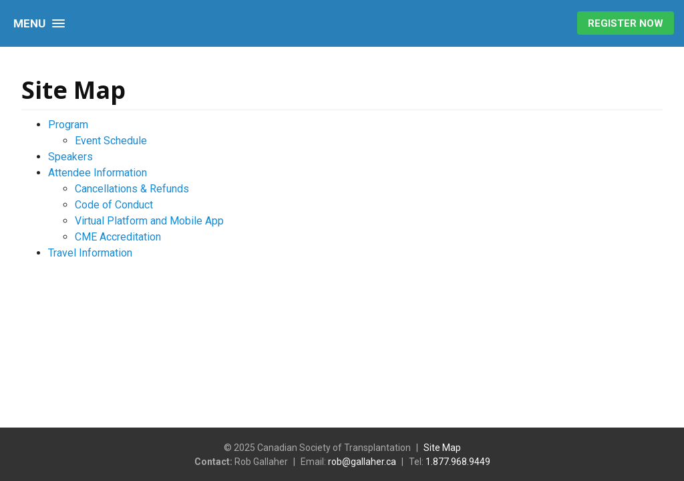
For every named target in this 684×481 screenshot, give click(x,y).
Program (68, 124)
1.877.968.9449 (457, 461)
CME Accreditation (118, 236)
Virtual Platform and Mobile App (149, 220)
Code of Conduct (114, 204)
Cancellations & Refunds (132, 188)
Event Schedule (111, 140)
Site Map (442, 447)
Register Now (625, 23)
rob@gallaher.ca (362, 461)
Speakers (70, 156)
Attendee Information (97, 172)
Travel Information (90, 253)
